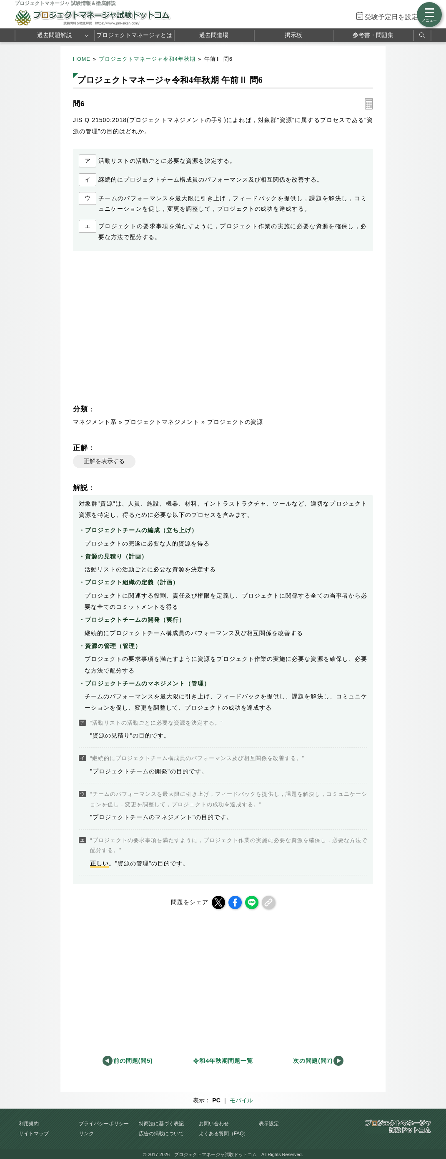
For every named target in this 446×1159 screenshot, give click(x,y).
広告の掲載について (161, 1134)
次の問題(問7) (313, 1060)
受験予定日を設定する (398, 16)
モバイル (241, 1100)
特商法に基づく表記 (161, 1124)
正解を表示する (104, 461)
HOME (81, 59)
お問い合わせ (214, 1124)
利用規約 (29, 1124)
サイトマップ (34, 1134)
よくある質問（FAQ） (224, 1134)
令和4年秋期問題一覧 (223, 1060)
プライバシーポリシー (104, 1124)
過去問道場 (213, 35)
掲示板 (293, 35)
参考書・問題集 (373, 35)
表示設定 (269, 1124)
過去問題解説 (54, 35)
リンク (86, 1134)
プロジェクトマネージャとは (134, 35)
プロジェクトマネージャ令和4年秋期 (147, 59)
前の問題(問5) (133, 1060)
